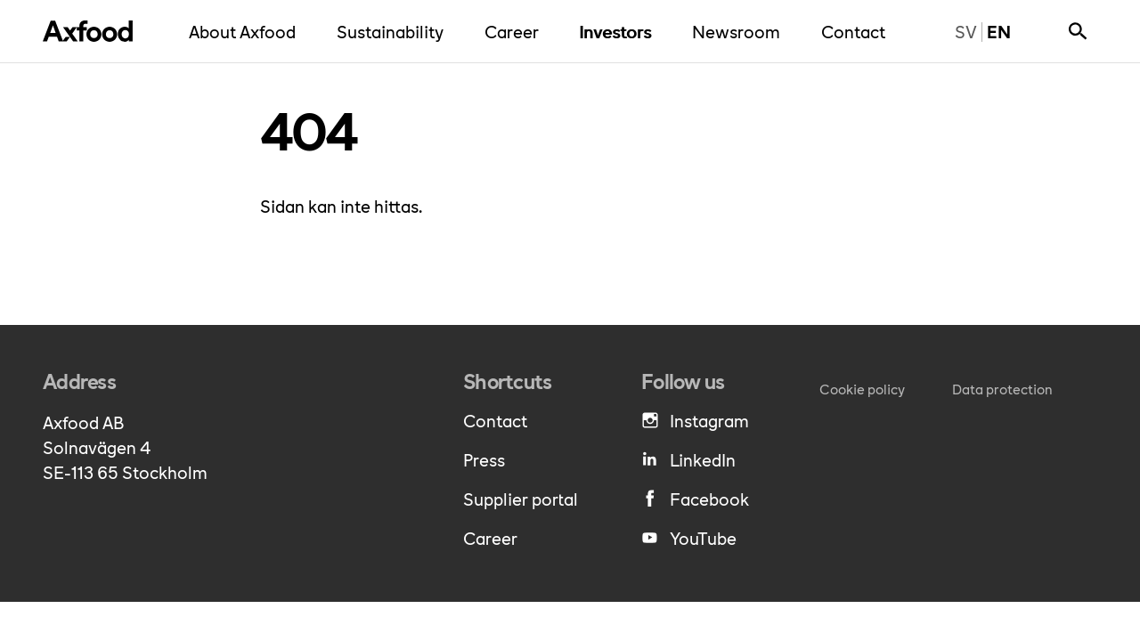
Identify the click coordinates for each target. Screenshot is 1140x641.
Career (516, 31)
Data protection (1002, 388)
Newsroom (740, 31)
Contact (857, 31)
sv (959, 31)
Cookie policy (862, 388)
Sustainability (394, 31)
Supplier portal (520, 498)
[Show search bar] (1077, 31)
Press (484, 459)
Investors (619, 31)
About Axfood (247, 31)
